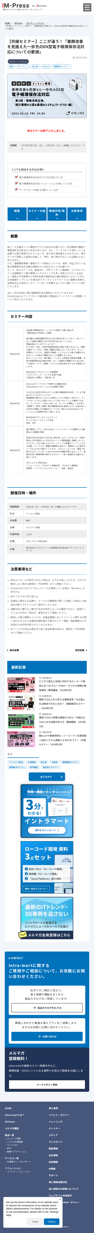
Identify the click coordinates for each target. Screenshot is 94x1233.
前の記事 (14, 650)
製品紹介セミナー (51, 767)
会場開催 (32, 762)
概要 (17, 211)
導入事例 (53, 1108)
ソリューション (13, 1168)
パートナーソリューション (19, 1171)
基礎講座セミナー (70, 762)
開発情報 (53, 1148)
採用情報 (53, 1162)
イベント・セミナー (59, 1115)
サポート (53, 1175)
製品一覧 (9, 1135)
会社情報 (53, 1155)
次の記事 (79, 650)
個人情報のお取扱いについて (64, 1188)
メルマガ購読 (12, 1128)
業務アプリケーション (17, 1151)
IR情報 (52, 1168)
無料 (11, 66)
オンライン (23, 66)
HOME (8, 1108)
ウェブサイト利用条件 (60, 1195)
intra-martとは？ (14, 1115)
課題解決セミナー (61, 66)
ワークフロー (13, 1145)
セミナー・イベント (18, 61)
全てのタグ (46, 776)
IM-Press (10, 1121)
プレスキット (56, 1141)
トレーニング (56, 1121)
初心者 (35, 66)
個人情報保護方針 (58, 1182)
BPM (9, 1148)
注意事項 (77, 211)
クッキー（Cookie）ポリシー (64, 1202)
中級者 (54, 762)
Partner (46, 66)
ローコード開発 (14, 1138)
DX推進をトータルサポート (19, 1161)
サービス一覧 (12, 1158)
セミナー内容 (37, 211)
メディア (53, 1135)
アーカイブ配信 (16, 762)
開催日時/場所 (57, 213)
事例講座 (34, 767)
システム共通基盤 (15, 1141)
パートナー (54, 1128)
